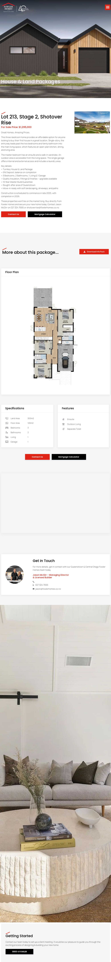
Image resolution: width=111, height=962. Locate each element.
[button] (107, 7)
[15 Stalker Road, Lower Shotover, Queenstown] (55, 503)
